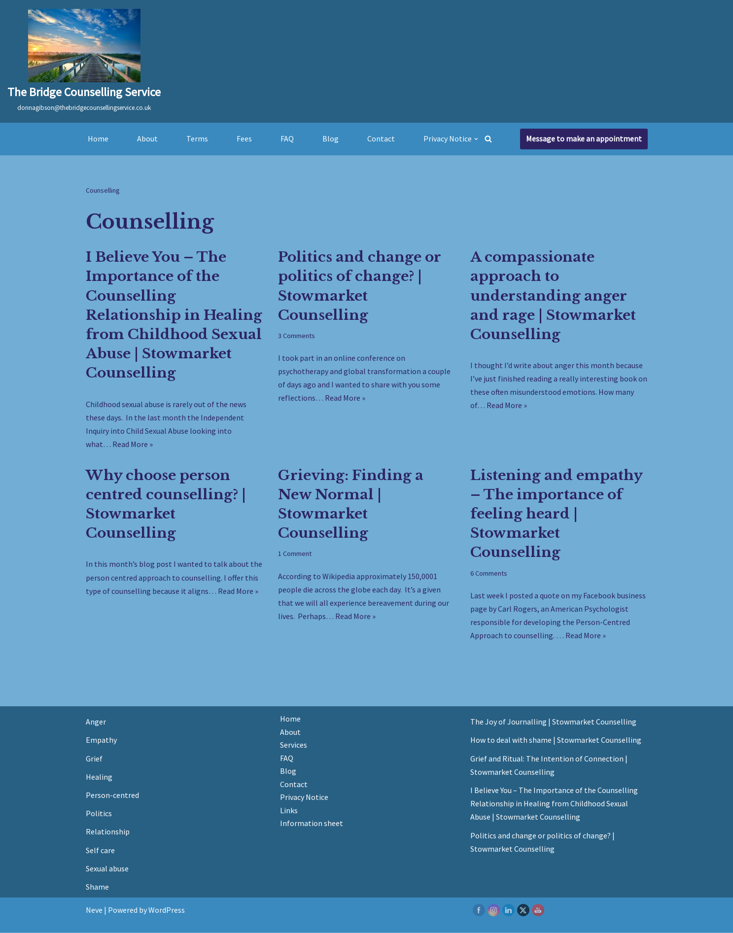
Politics (99, 814)
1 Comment (295, 554)
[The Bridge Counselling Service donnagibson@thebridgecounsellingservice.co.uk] (84, 61)
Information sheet (311, 824)
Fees (244, 138)
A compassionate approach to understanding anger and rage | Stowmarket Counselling (553, 295)
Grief (94, 759)
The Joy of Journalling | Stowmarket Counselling (553, 722)
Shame (97, 887)
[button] (476, 139)
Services (293, 746)
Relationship (108, 832)
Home (98, 138)
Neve (94, 910)
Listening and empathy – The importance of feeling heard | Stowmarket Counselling (556, 514)
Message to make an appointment (584, 138)
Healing (99, 777)
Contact (381, 138)
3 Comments (296, 335)
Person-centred (112, 795)
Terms (197, 138)
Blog (330, 138)
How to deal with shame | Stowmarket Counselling (555, 741)
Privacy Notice (304, 798)
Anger (96, 722)
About (147, 138)
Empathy (101, 741)
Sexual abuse (107, 869)
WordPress (166, 910)
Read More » (132, 444)
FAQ (287, 138)
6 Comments (488, 573)
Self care (100, 851)
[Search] (488, 138)
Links (289, 811)
